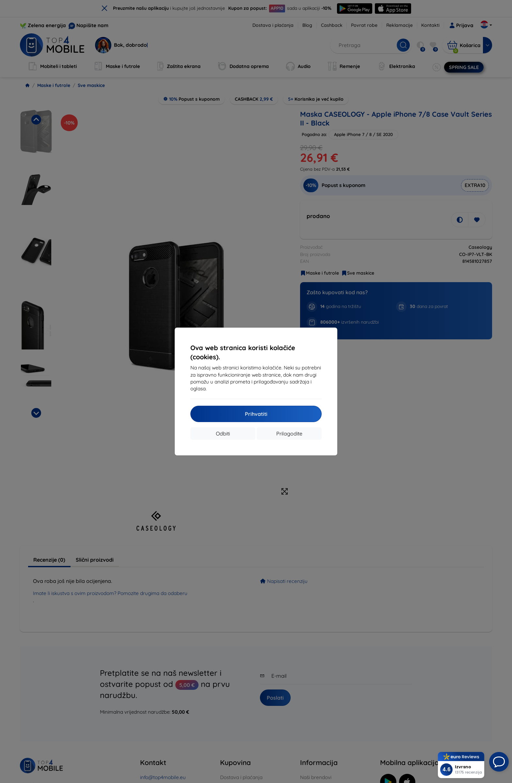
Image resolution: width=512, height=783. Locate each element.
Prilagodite (289, 433)
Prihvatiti (256, 414)
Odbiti (223, 433)
